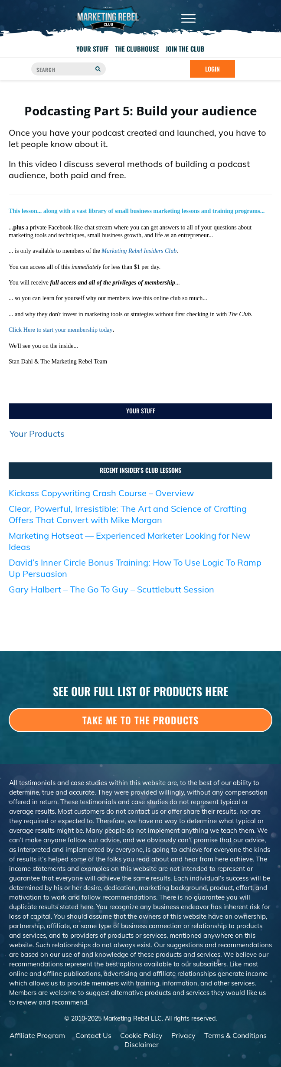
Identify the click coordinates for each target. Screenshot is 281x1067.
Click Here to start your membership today (61, 330)
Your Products (37, 433)
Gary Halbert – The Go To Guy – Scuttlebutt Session (111, 589)
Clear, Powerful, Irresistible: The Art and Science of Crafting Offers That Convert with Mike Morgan (128, 514)
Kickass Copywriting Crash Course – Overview (101, 493)
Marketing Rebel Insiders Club (138, 251)
